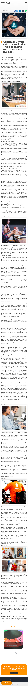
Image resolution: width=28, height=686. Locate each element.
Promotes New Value (7, 141)
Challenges (5, 217)
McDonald (4, 545)
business (16, 370)
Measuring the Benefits (10, 81)
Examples (5, 402)
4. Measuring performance (9, 355)
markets (10, 353)
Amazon (3, 404)
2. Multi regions (5, 291)
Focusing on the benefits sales (10, 168)
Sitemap (19, 683)
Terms (13, 683)
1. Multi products (6, 255)
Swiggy (3, 478)
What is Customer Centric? (12, 57)
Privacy (16, 683)
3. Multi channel (5, 325)
